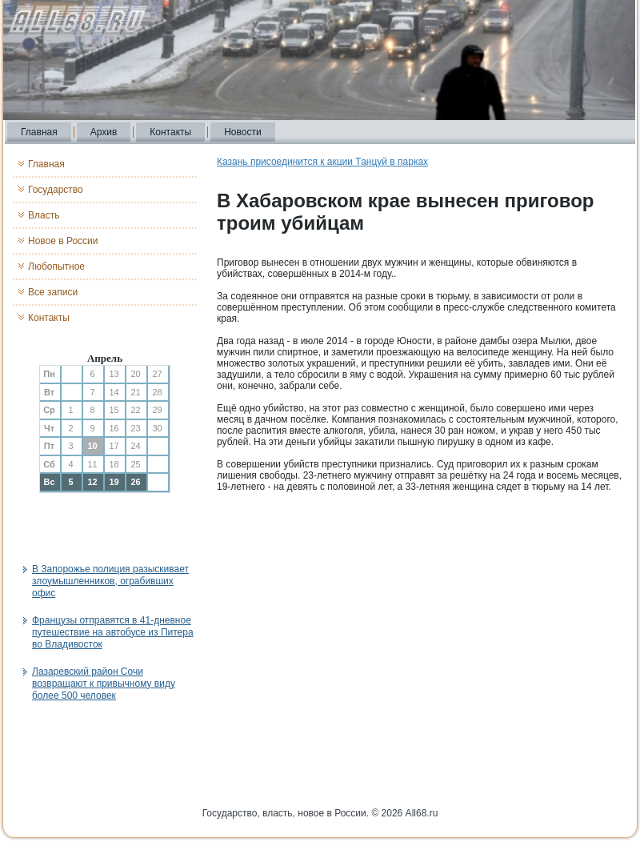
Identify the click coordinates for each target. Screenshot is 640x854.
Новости (242, 132)
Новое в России (63, 241)
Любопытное (56, 266)
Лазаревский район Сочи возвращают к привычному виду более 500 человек (103, 683)
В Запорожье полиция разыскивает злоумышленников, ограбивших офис (110, 581)
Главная (39, 132)
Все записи (53, 292)
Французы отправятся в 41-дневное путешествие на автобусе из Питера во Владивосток (113, 632)
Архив (104, 132)
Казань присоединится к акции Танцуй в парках (322, 161)
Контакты (170, 132)
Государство (55, 189)
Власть (43, 215)
